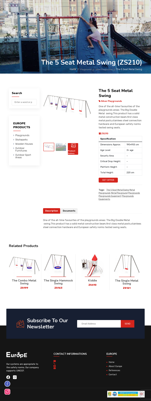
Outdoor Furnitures (97, 6)
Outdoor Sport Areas (23, 156)
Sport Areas (101, 20)
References (114, 370)
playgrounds (134, 193)
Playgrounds (38, 6)
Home (64, 69)
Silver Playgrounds (102, 69)
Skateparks (55, 6)
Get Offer (108, 180)
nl (133, 16)
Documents (69, 211)
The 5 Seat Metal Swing (117, 190)
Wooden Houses (73, 6)
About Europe (116, 366)
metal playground (119, 193)
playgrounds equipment (110, 196)
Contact (113, 374)
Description (52, 211)
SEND (125, 323)
